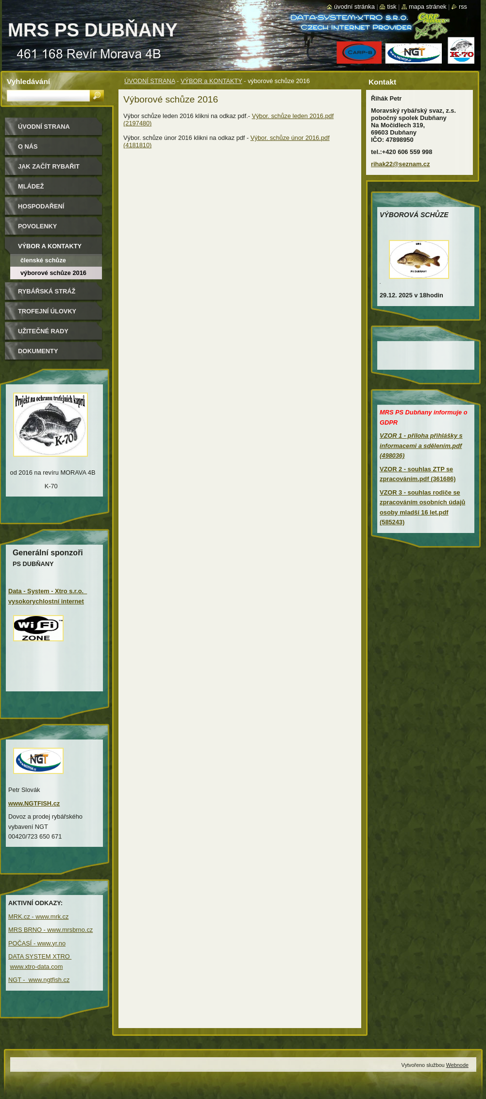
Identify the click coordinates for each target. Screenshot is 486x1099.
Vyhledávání (28, 81)
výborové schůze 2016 (53, 272)
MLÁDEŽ (31, 186)
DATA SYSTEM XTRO (39, 956)
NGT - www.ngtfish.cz (38, 979)
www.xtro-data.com (36, 966)
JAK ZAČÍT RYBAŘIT (49, 166)
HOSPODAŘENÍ (41, 206)
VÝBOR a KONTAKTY (211, 81)
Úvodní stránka (354, 6)
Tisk (391, 6)
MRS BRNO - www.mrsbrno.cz (50, 929)
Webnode (457, 1065)
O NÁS (28, 146)
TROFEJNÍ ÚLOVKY (47, 311)
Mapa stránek (428, 6)
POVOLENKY (37, 226)
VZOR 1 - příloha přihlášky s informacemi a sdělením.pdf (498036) (421, 445)
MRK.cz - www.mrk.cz (38, 916)
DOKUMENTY (38, 351)
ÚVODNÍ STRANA (149, 81)
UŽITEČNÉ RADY (43, 331)
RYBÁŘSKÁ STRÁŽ (46, 291)
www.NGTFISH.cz (34, 803)
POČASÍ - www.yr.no (37, 943)
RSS (463, 6)
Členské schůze (43, 260)
